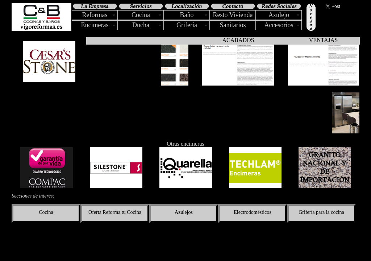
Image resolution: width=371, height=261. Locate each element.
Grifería (186, 25)
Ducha (140, 25)
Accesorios (278, 25)
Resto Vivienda (233, 14)
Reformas (95, 14)
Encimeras (95, 25)
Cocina (141, 14)
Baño (187, 14)
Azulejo (278, 14)
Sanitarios (233, 25)
